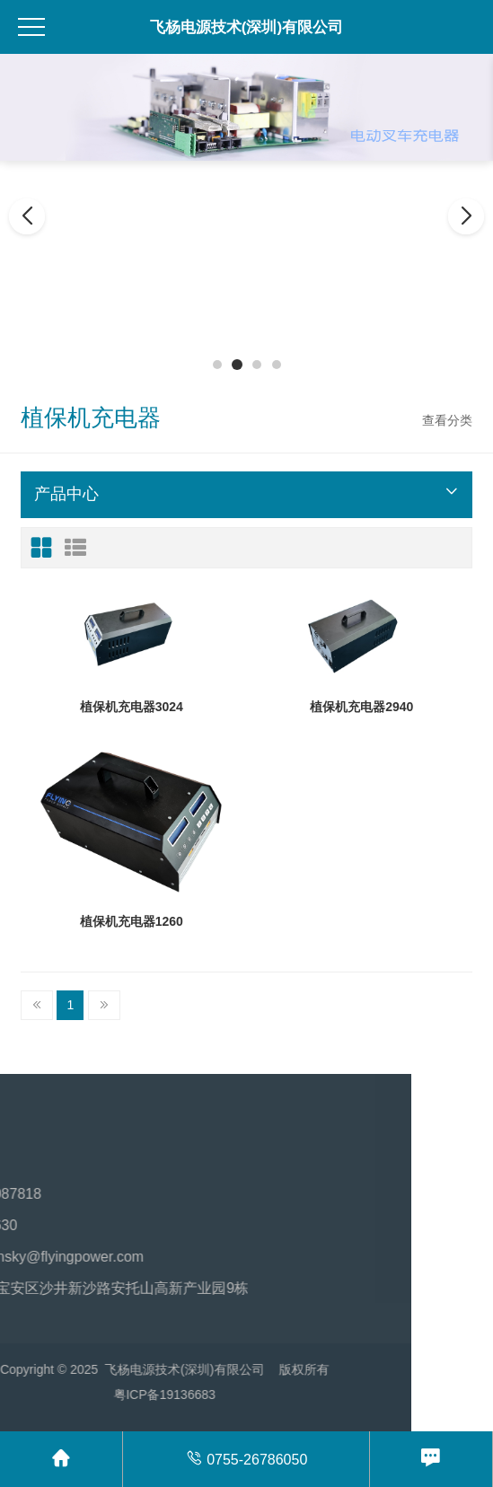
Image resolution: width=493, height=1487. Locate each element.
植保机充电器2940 (361, 707)
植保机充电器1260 (131, 921)
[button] (217, 364)
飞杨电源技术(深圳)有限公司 (246, 27)
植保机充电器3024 (131, 707)
